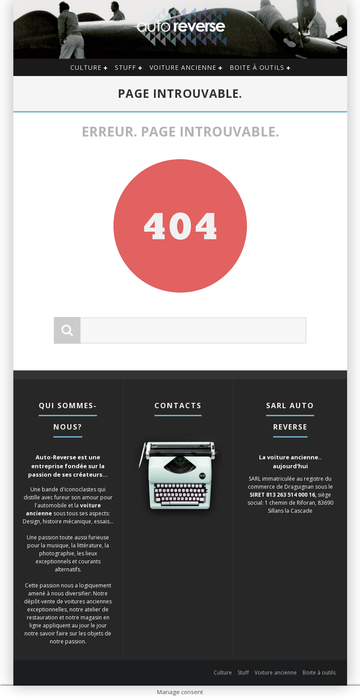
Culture (85, 67)
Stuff (125, 67)
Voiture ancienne (183, 67)
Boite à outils (257, 67)
